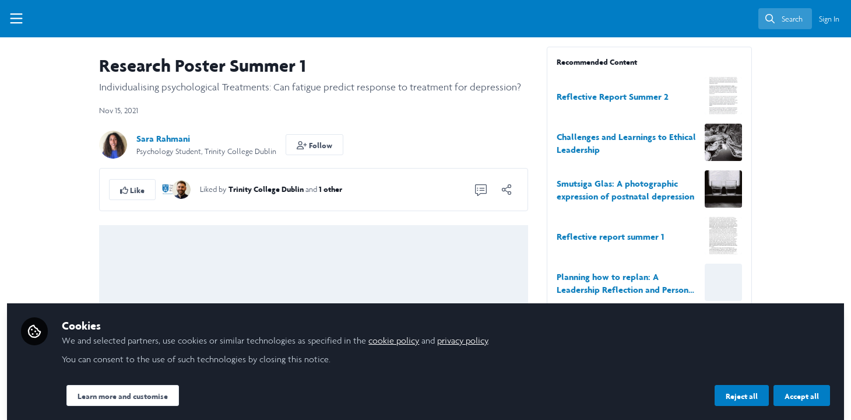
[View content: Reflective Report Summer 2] (798, 95)
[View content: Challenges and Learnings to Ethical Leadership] (798, 142)
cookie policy (543, 333)
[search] (785, 18)
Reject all (742, 389)
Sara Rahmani (238, 138)
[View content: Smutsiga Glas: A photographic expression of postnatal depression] (798, 189)
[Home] (66, 18)
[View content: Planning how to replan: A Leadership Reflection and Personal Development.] (798, 282)
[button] (389, 144)
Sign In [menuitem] (829, 19)
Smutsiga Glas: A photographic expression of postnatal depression (700, 190)
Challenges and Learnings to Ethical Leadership (701, 143)
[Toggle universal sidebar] (16, 18)
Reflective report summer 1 (685, 236)
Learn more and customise (272, 389)
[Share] (581, 189)
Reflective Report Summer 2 (687, 96)
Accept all (802, 389)
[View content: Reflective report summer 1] (798, 235)
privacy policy (611, 333)
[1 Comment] (555, 189)
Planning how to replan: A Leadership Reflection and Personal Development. (701, 283)
